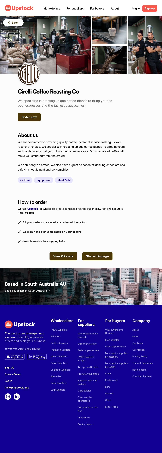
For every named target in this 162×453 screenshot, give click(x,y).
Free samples (112, 340)
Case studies (84, 390)
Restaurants (111, 380)
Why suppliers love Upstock (88, 335)
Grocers (109, 393)
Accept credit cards (88, 367)
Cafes (108, 373)
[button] (51, 8)
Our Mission (138, 349)
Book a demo (85, 424)
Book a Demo (13, 374)
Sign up (150, 8)
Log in (136, 8)
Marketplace (52, 8)
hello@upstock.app (17, 387)
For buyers (97, 8)
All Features (84, 417)
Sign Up (9, 367)
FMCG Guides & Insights (86, 359)
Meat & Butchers (59, 356)
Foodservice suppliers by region (116, 365)
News (135, 336)
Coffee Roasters (59, 343)
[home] (19, 7)
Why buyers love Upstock (114, 331)
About (115, 8)
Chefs (108, 400)
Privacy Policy (139, 356)
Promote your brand (88, 373)
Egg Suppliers (58, 389)
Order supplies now (115, 346)
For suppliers (75, 8)
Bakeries (55, 336)
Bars (107, 386)
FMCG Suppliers (59, 329)
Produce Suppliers (60, 349)
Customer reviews (87, 343)
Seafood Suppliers (60, 369)
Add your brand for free (88, 409)
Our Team (137, 343)
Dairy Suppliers (58, 383)
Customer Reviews (142, 376)
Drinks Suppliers (59, 363)
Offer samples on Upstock (85, 399)
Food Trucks (111, 406)
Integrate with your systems (87, 382)
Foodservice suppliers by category (116, 355)
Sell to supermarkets (88, 350)
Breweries (56, 376)
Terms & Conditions (142, 363)
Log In (8, 380)
